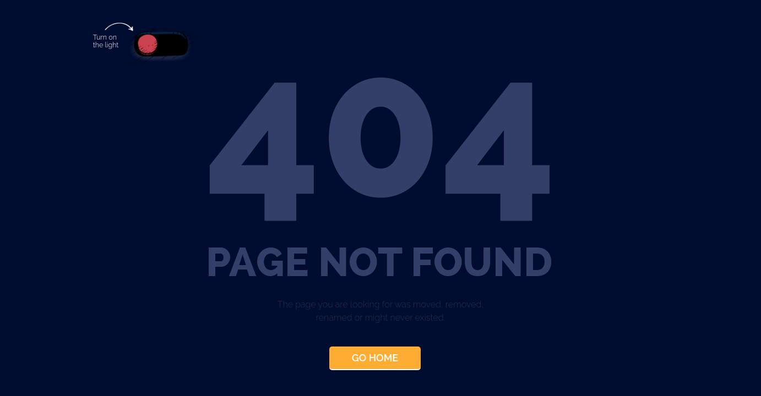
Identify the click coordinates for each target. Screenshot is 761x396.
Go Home (375, 358)
